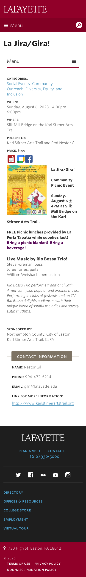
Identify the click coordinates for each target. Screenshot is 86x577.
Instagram (68, 475)
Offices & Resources (23, 501)
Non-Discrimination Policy (31, 569)
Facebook (31, 475)
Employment (15, 519)
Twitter (18, 475)
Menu (16, 25)
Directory (13, 492)
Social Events (18, 84)
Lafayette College (25, 10)
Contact (56, 450)
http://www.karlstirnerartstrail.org (43, 403)
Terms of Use (18, 563)
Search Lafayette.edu (79, 25)
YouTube (55, 475)
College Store (17, 510)
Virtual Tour (16, 528)
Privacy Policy (47, 563)
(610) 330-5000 (44, 456)
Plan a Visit (30, 450)
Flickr (43, 475)
